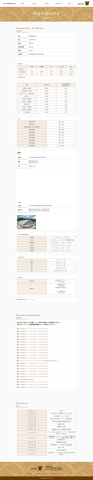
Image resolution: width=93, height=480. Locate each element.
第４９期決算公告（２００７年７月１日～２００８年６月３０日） (33, 376)
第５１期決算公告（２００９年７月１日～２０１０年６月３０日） (33, 371)
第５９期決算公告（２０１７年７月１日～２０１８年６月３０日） (33, 347)
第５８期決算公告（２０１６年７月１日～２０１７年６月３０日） (33, 350)
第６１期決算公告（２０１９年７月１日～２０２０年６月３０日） (33, 342)
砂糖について (71, 3)
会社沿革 (54, 473)
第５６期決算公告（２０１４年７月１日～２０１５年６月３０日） (33, 355)
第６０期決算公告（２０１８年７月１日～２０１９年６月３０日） (33, 344)
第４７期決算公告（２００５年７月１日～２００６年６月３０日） (33, 384)
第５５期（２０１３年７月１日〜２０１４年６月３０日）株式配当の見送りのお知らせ (38, 360)
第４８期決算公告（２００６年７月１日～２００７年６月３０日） (33, 382)
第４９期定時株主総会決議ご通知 (25, 379)
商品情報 (46, 3)
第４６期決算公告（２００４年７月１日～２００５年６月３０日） (33, 387)
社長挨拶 (34, 3)
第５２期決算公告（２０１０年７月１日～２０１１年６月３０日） (33, 368)
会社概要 (22, 3)
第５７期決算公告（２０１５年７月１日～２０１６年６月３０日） (33, 352)
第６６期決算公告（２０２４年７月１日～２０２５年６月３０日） (33, 328)
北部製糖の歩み (58, 3)
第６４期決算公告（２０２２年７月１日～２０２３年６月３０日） (33, 334)
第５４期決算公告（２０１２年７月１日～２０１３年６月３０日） (33, 363)
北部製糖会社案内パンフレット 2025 (26, 299)
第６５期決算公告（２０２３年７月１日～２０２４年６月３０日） (33, 331)
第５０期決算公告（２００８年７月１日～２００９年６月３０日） (33, 374)
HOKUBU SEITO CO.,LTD (47, 478)
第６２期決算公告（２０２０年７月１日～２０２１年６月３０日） (33, 339)
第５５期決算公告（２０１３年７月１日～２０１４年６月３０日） (33, 358)
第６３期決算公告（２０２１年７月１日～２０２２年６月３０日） (33, 336)
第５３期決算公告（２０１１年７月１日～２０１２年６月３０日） (33, 366)
